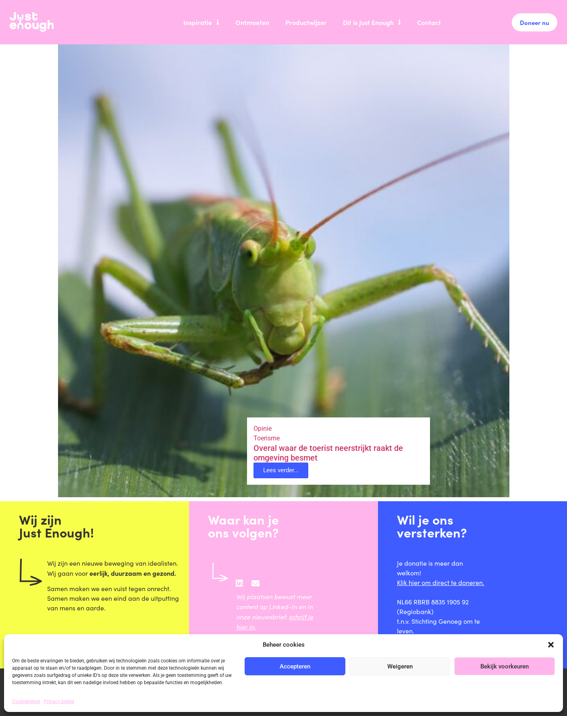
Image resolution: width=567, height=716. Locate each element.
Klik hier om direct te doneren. (440, 582)
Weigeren (400, 666)
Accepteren (295, 666)
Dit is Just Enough (372, 22)
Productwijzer (306, 22)
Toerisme (266, 438)
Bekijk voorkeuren (504, 666)
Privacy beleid (59, 701)
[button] (551, 645)
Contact (429, 22)
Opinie (262, 428)
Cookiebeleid (26, 701)
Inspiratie (201, 22)
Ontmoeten (252, 22)
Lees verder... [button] (281, 470)
